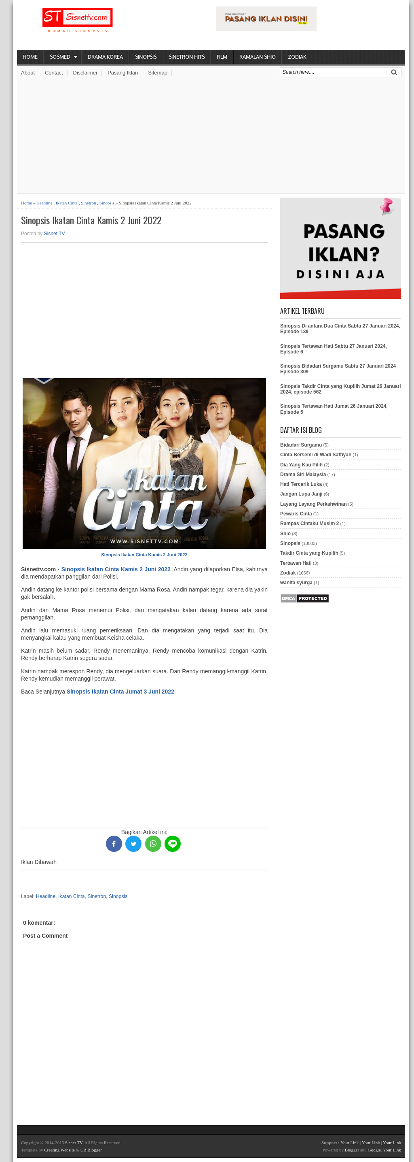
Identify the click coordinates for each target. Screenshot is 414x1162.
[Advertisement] (211, 136)
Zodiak (297, 57)
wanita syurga (296, 582)
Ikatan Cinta (67, 202)
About (28, 73)
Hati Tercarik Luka (301, 484)
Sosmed (60, 57)
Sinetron (88, 202)
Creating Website (59, 1149)
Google (374, 1149)
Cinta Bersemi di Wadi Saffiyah (315, 455)
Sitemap (157, 73)
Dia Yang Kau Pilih (301, 465)
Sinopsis (145, 57)
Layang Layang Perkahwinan (313, 504)
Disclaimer (85, 73)
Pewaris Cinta (296, 514)
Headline (44, 202)
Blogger (352, 1149)
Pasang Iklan (123, 73)
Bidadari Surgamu (301, 445)
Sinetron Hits (187, 57)
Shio (285, 533)
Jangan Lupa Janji (301, 494)
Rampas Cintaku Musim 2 (309, 523)
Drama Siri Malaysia (303, 474)
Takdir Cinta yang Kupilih (309, 553)
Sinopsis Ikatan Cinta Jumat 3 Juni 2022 (120, 691)
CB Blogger (91, 1149)
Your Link (349, 1142)
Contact (54, 73)
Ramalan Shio (257, 57)
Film (222, 57)
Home (30, 57)
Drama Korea (105, 57)
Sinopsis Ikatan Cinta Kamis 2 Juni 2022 (91, 220)
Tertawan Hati (296, 563)
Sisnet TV (54, 233)
